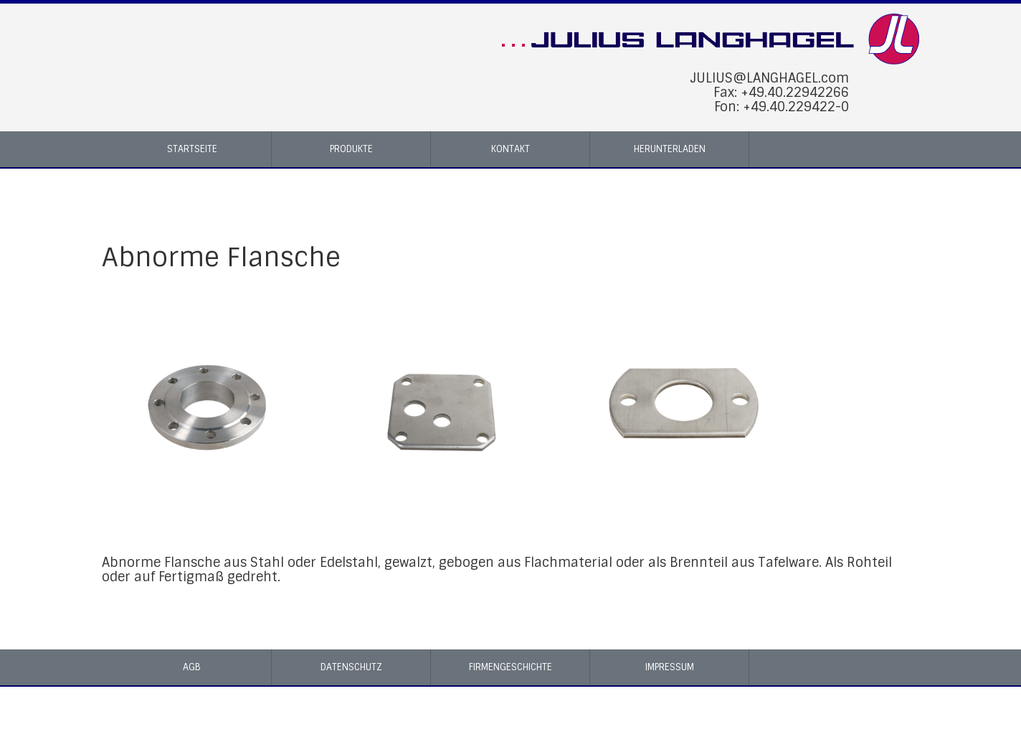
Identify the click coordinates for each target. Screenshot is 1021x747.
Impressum (669, 667)
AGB (192, 667)
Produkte (351, 149)
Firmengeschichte (510, 667)
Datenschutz (351, 667)
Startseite (192, 149)
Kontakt (510, 149)
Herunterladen (670, 149)
